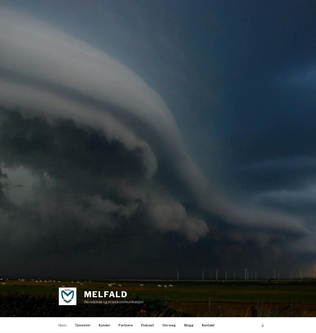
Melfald (106, 294)
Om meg (169, 325)
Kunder (104, 325)
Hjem (62, 325)
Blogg (189, 325)
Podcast (147, 325)
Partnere (125, 325)
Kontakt (208, 325)
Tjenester (82, 325)
